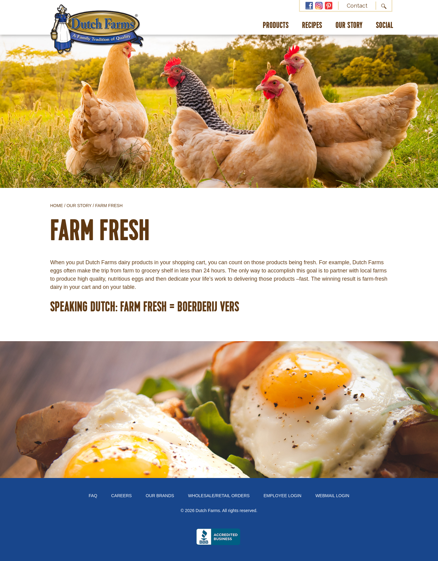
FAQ (93, 495)
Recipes (312, 25)
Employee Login (282, 495)
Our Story (349, 25)
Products (276, 25)
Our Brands (160, 495)
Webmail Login (332, 495)
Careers (121, 495)
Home (56, 205)
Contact (357, 5)
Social (384, 25)
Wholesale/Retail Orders (218, 495)
